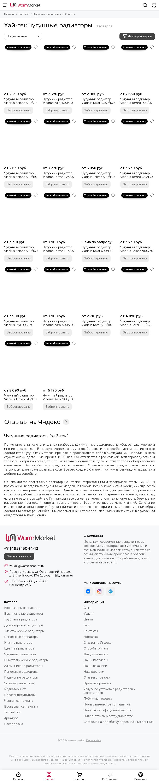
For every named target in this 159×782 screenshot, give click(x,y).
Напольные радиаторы (21, 637)
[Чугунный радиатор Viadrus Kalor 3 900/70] (137, 215)
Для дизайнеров (96, 654)
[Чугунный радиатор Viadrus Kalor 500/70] (60, 67)
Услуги (89, 613)
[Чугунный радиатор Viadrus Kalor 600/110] (99, 215)
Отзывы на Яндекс (36, 421)
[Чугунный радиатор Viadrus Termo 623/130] (137, 141)
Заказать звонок (19, 556)
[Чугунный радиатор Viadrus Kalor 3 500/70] (21, 67)
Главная (9, 14)
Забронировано (19, 110)
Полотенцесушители (20, 695)
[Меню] (5, 5)
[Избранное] (36, 47)
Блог (87, 625)
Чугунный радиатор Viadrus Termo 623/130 (136, 175)
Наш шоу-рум (94, 672)
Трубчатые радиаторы (20, 619)
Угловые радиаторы (19, 683)
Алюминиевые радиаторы (23, 666)
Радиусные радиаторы (21, 677)
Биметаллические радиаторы (26, 660)
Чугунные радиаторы (47, 14)
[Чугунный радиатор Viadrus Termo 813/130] (21, 363)
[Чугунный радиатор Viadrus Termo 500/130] (99, 141)
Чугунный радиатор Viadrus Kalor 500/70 (58, 101)
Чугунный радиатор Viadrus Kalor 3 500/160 (21, 249)
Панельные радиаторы (21, 672)
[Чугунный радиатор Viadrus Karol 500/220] (60, 289)
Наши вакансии (95, 666)
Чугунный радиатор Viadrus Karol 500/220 (58, 323)
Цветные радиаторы (19, 648)
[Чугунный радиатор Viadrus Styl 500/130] (21, 289)
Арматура (11, 718)
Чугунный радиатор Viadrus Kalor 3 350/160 (98, 101)
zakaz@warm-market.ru (26, 566)
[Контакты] (154, 5)
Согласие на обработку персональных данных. (118, 722)
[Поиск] (144, 5)
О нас (88, 608)
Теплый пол (12, 712)
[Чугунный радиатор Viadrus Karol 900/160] (60, 363)
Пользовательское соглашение (107, 704)
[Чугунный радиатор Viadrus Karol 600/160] (137, 289)
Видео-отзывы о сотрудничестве (108, 716)
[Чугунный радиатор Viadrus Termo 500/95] (137, 67)
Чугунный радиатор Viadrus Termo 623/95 (58, 175)
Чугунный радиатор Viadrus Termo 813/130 (20, 397)
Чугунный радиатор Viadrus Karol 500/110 (97, 323)
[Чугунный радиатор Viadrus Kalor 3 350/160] (99, 67)
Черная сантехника (18, 701)
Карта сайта (93, 740)
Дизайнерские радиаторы (23, 625)
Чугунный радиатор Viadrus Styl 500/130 (19, 323)
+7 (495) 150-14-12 (21, 548)
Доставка (91, 637)
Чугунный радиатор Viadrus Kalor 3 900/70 (136, 249)
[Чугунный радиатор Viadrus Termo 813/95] (60, 215)
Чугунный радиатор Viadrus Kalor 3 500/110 (20, 175)
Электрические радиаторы (24, 631)
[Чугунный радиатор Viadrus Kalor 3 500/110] (21, 141)
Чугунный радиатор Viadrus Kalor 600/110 (97, 249)
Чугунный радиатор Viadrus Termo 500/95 (136, 101)
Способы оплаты (96, 648)
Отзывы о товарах (97, 677)
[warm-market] (25, 5)
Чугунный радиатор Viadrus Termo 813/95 (58, 249)
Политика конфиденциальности (107, 710)
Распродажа (13, 724)
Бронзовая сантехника (21, 706)
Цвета (88, 619)
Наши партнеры (96, 660)
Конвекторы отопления (21, 608)
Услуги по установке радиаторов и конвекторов (110, 691)
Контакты (91, 631)
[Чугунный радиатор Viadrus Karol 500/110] (99, 289)
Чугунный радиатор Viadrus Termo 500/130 (98, 175)
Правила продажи (97, 683)
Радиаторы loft (15, 689)
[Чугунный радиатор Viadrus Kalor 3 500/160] (21, 215)
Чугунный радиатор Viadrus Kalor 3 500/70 (20, 101)
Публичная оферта (98, 699)
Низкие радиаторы (18, 643)
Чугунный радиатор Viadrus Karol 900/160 (58, 397)
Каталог (24, 14)
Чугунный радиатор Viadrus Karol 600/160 (136, 323)
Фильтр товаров (137, 36)
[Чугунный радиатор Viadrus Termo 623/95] (60, 141)
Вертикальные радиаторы (23, 613)
